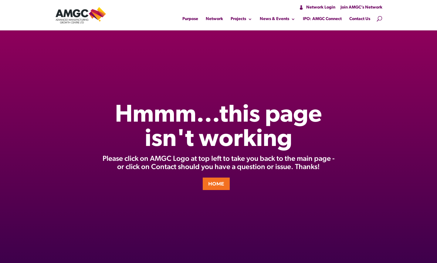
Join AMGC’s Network (361, 7)
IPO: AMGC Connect (322, 19)
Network (214, 19)
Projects (238, 19)
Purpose (190, 19)
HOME (216, 184)
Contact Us (359, 19)
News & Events (274, 19)
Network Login (320, 7)
